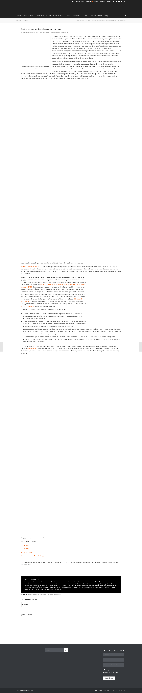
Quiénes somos (80, 1)
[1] (69, 66)
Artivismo (32, 32)
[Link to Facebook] (113, 1)
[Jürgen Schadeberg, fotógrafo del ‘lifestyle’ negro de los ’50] (1, 347)
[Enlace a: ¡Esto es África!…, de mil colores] (115, 620)
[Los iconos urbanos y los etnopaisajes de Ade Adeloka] (140, 347)
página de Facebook (27, 306)
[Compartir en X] (22, 604)
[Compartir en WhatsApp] (23, 604)
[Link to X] (116, 1)
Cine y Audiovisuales (41, 32)
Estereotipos (57, 595)
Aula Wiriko (89, 1)
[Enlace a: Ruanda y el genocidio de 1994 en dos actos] (90, 623)
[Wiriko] (29, 8)
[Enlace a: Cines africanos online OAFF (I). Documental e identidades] (52, 623)
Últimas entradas (22, 21)
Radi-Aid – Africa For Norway (30, 267)
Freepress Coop (29, 690)
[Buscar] (124, 15)
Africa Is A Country (27, 552)
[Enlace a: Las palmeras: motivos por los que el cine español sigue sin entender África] (39, 623)
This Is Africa (25, 549)
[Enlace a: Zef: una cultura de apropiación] (102, 623)
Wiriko (55, 32)
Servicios (95, 1)
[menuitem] (73, 1)
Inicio (73, 1)
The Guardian (25, 545)
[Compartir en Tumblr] (26, 604)
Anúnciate (102, 1)
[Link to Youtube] (121, 1)
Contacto (109, 1)
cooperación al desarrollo (45, 595)
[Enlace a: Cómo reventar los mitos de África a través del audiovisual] (64, 623)
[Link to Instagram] (119, 1)
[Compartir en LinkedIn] (25, 604)
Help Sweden (31, 348)
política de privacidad (110, 672)
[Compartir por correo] (27, 604)
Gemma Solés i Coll (64, 32)
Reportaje (50, 32)
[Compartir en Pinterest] (24, 604)
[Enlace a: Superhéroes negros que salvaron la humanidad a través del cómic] (77, 625)
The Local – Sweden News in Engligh (33, 556)
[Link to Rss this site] (124, 1)
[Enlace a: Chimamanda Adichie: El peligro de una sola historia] (27, 619)
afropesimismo (32, 595)
